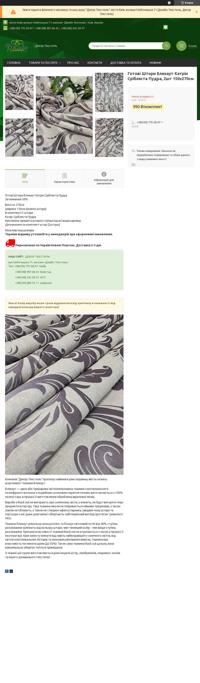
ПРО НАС (73, 62)
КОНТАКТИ (95, 62)
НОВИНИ (155, 62)
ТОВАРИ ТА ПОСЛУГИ (43, 62)
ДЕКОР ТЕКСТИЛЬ (37, 256)
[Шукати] (166, 45)
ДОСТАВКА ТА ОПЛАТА (125, 62)
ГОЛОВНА (13, 62)
